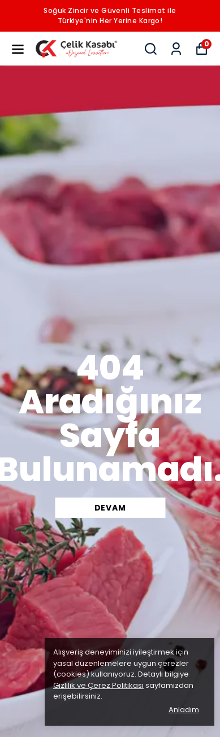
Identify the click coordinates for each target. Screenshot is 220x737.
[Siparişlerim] (176, 49)
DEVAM (110, 507)
